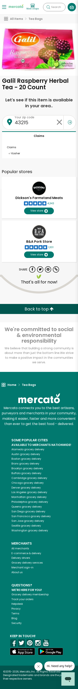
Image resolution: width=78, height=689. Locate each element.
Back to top (39, 309)
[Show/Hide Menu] (4, 6)
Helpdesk (17, 604)
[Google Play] (50, 651)
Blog (14, 618)
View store (39, 211)
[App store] (22, 651)
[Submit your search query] (48, 7)
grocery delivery (27, 449)
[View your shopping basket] (72, 7)
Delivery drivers (20, 558)
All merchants (20, 548)
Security (16, 623)
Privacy (16, 608)
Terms (15, 613)
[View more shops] (32, 7)
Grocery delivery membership (30, 594)
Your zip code (24, 117)
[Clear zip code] (59, 122)
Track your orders (22, 599)
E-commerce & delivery (26, 553)
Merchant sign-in (22, 567)
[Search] (54, 7)
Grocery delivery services (27, 562)
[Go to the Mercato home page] (16, 6)
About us (17, 572)
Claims (39, 136)
